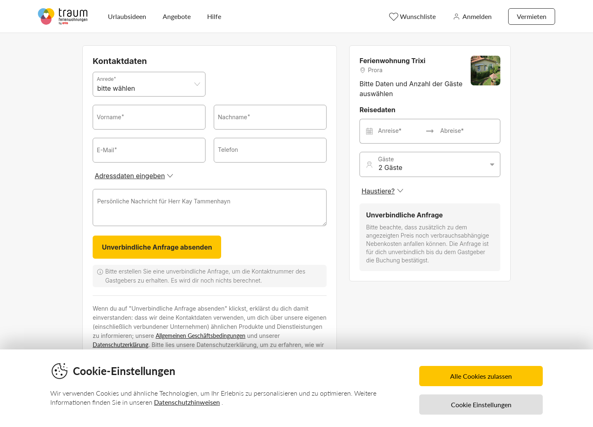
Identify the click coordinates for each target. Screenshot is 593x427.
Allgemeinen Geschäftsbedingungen (200, 335)
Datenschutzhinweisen (187, 402)
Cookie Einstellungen (481, 404)
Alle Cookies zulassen (481, 376)
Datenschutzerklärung (120, 344)
